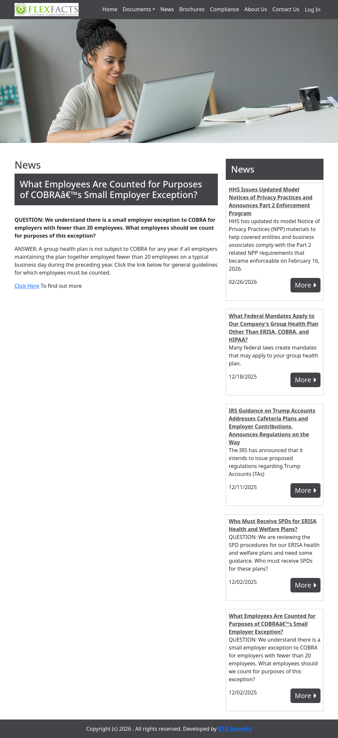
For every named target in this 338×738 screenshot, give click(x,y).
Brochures (192, 9)
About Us (255, 9)
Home (110, 9)
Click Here (27, 285)
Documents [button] (137, 9)
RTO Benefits (235, 728)
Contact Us (285, 9)
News (167, 9)
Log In (313, 9)
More (305, 285)
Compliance (224, 9)
